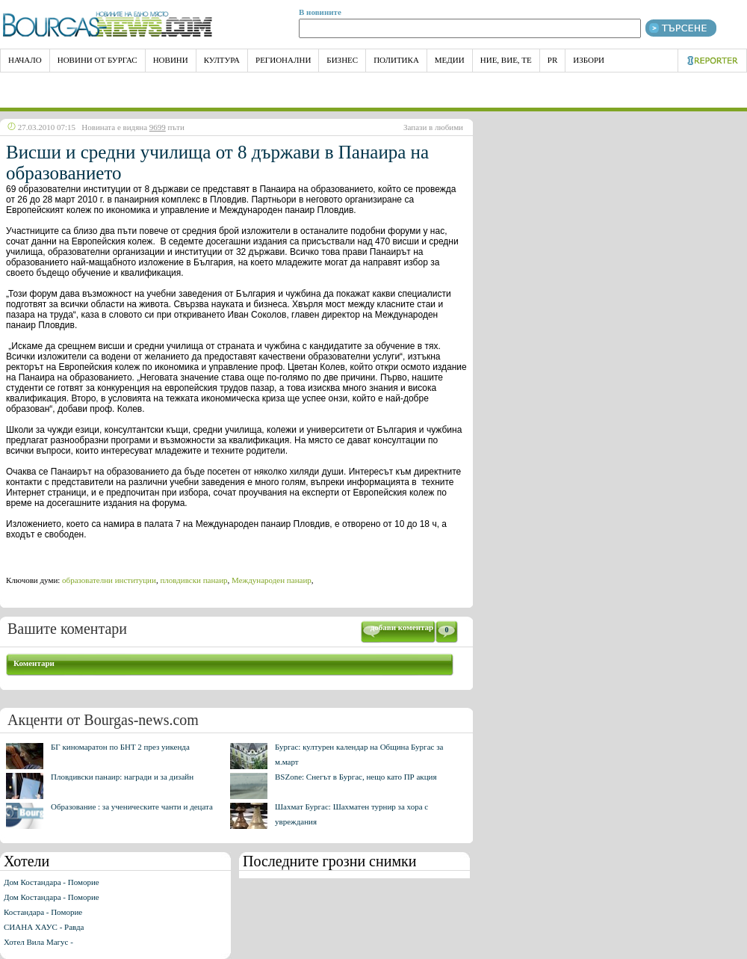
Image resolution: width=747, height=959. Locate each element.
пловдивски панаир (193, 580)
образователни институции (109, 580)
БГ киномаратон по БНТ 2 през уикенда (120, 746)
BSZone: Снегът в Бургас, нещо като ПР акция (356, 776)
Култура (222, 59)
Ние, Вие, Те (506, 59)
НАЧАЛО (25, 59)
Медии (450, 59)
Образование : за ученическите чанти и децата (132, 806)
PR (552, 59)
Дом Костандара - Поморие (51, 882)
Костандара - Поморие (43, 911)
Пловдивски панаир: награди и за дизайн (122, 776)
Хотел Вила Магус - (38, 941)
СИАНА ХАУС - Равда (44, 926)
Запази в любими (433, 127)
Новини (170, 59)
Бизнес (342, 59)
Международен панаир (271, 580)
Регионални (283, 59)
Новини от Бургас (97, 59)
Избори (588, 59)
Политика (396, 59)
